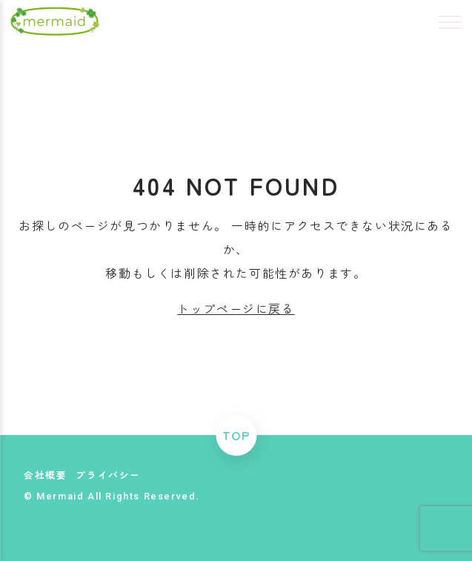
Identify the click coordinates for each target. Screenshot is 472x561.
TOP (236, 435)
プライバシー (108, 475)
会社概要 (45, 475)
